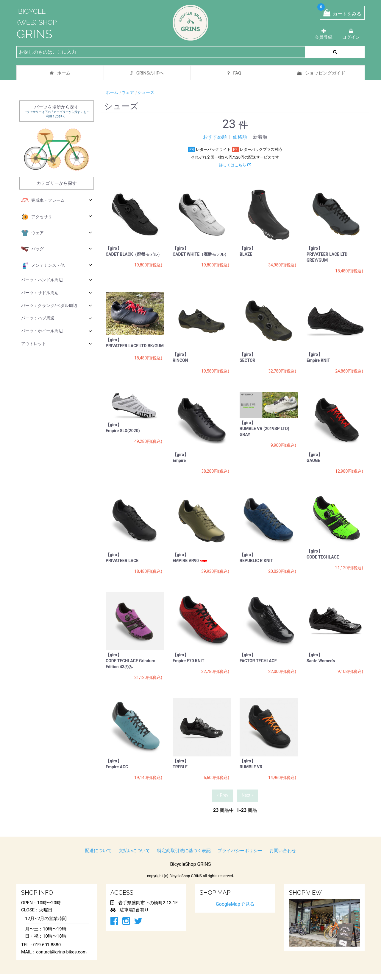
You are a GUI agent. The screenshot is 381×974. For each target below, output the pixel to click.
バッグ (56, 249)
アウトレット (56, 343)
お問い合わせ (282, 850)
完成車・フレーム (56, 200)
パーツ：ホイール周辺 (56, 331)
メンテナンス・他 (56, 265)
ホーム (60, 73)
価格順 (240, 137)
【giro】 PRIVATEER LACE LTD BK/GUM (135, 343)
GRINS (34, 34)
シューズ (146, 92)
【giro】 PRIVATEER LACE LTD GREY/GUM (327, 254)
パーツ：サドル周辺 (56, 292)
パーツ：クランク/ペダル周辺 (56, 305)
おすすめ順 (215, 137)
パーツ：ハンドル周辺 (56, 279)
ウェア (56, 233)
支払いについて (134, 850)
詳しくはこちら (235, 165)
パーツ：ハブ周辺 (56, 318)
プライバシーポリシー (240, 850)
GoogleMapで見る (235, 904)
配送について (98, 850)
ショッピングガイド (321, 73)
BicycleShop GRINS (190, 864)
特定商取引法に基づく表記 (184, 850)
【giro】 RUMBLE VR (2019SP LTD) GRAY (264, 428)
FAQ (234, 73)
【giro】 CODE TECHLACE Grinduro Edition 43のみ (130, 660)
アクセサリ (56, 217)
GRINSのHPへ (147, 73)
